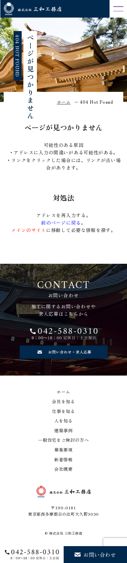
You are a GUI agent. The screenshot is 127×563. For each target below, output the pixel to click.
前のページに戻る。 (63, 222)
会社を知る (63, 401)
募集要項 (63, 450)
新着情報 (63, 459)
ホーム (63, 391)
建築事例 (63, 430)
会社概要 (63, 469)
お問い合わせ (95, 555)
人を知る (63, 421)
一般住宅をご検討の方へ (63, 440)
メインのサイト (28, 230)
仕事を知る (63, 411)
